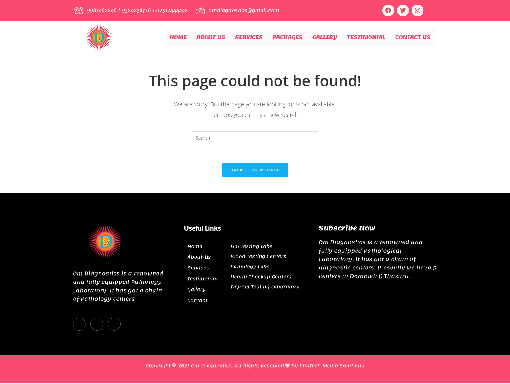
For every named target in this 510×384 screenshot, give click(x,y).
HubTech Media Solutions (331, 366)
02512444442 (173, 10)
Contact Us (413, 37)
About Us (210, 37)
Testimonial (366, 37)
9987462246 (102, 10)
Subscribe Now (347, 229)
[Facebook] (79, 325)
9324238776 (137, 10)
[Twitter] (96, 325)
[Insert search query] (255, 137)
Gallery (324, 37)
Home (178, 37)
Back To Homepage (254, 171)
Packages (287, 37)
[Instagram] (114, 325)
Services (249, 37)
